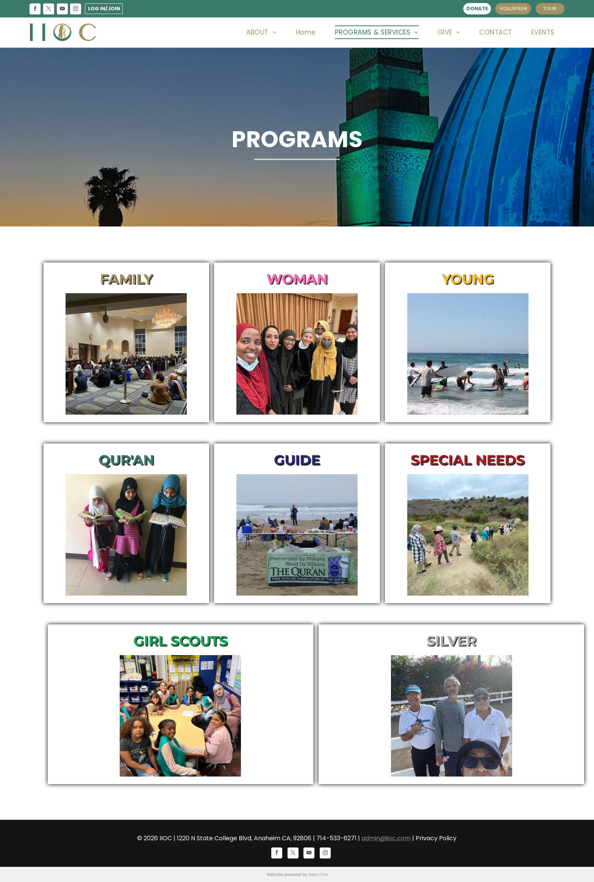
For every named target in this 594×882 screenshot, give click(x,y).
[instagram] (76, 9)
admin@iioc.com (386, 838)
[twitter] (48, 9)
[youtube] (62, 9)
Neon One (318, 874)
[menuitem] (261, 32)
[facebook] (35, 9)
